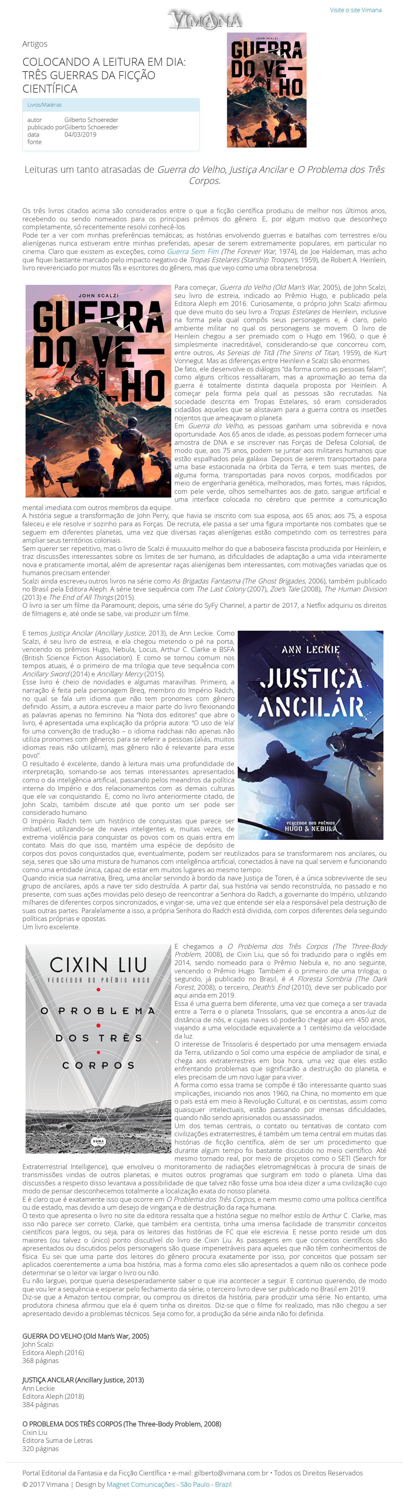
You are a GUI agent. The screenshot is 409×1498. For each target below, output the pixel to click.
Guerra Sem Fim (192, 251)
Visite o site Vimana (356, 10)
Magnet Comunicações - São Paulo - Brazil (169, 1484)
